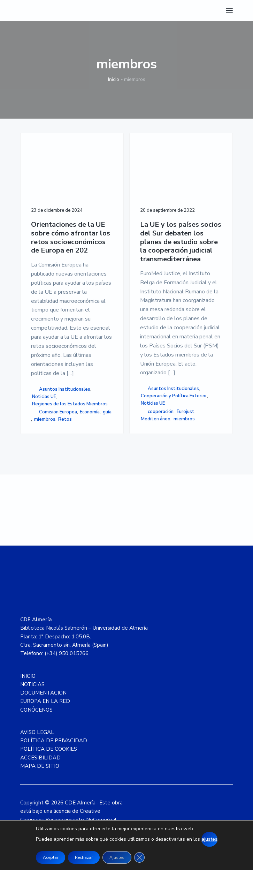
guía (107, 412)
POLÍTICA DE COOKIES (48, 748)
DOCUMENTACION (43, 692)
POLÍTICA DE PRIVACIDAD (53, 740)
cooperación (161, 411)
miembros (44, 419)
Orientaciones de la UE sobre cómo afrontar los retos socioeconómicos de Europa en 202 (70, 237)
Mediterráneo (155, 419)
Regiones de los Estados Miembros (70, 404)
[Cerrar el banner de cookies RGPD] (139, 857)
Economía (90, 412)
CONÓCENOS (36, 709)
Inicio (113, 79)
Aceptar (50, 857)
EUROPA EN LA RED (45, 701)
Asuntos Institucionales (64, 389)
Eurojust (185, 411)
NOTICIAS (32, 684)
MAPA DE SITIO (39, 766)
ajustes (209, 839)
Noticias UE (44, 396)
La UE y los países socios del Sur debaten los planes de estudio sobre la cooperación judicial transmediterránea (180, 242)
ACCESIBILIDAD (40, 757)
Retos (65, 419)
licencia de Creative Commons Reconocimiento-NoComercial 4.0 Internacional (68, 820)
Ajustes (116, 857)
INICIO (28, 676)
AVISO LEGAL (37, 732)
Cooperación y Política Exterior (174, 396)
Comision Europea (58, 412)
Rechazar (84, 857)
